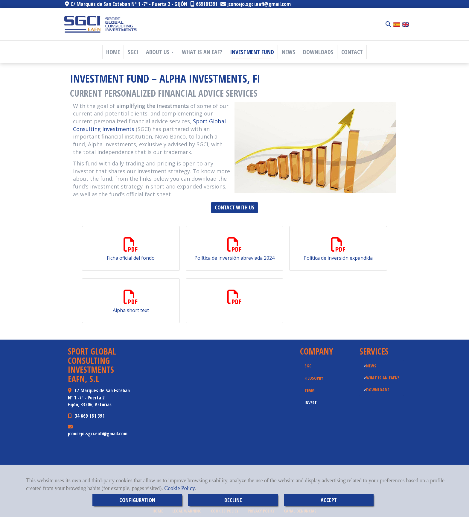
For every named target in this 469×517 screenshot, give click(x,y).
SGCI (133, 52)
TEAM (309, 390)
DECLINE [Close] (233, 500)
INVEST (310, 402)
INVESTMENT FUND (252, 52)
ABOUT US (160, 52)
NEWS (288, 52)
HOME (113, 52)
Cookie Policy (179, 488)
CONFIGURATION (137, 500)
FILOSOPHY (313, 378)
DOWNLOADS (318, 52)
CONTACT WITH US (234, 207)
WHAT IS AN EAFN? (382, 378)
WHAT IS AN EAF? (202, 52)
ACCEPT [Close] (329, 500)
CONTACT (352, 52)
